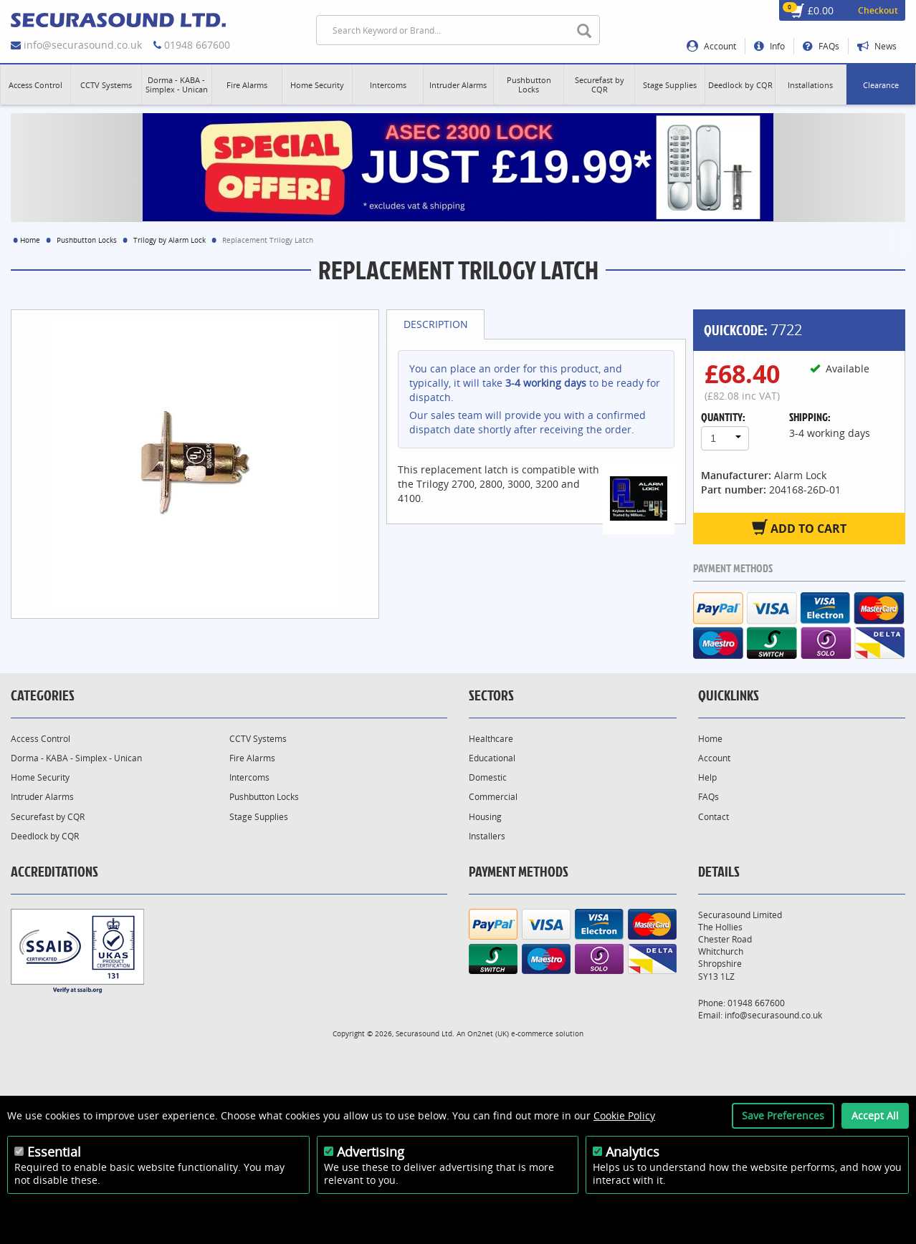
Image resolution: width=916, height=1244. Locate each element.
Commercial (493, 797)
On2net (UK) (488, 1033)
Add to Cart (799, 527)
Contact (713, 817)
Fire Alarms (252, 758)
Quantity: (723, 417)
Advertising (370, 1151)
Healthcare (491, 739)
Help (707, 777)
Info (769, 46)
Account (711, 46)
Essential (54, 1151)
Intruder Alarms (42, 797)
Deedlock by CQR (45, 836)
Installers (487, 836)
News (877, 46)
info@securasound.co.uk (83, 45)
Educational (492, 758)
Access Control (40, 739)
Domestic (488, 777)
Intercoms (249, 777)
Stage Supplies (258, 817)
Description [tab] (436, 324)
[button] (35, 84)
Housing (485, 817)
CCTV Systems (258, 739)
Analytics (632, 1151)
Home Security (40, 777)
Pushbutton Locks (87, 240)
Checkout (878, 10)
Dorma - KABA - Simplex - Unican (76, 758)
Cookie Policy (624, 1115)
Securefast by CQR (48, 817)
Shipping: (810, 417)
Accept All (875, 1115)
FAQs (821, 46)
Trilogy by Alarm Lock (169, 240)
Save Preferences (783, 1115)
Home (30, 240)
